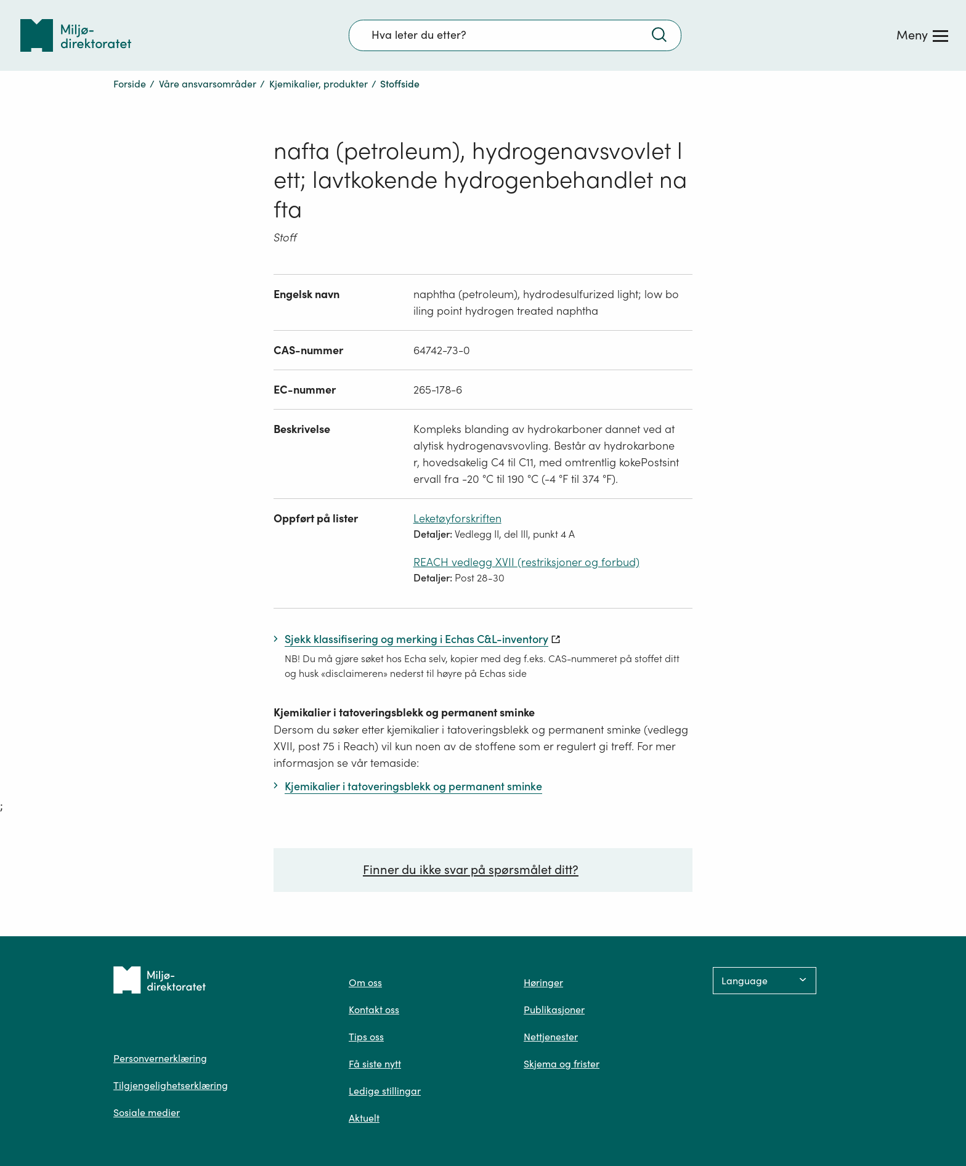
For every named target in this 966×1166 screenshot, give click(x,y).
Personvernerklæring (160, 1058)
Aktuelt (364, 1118)
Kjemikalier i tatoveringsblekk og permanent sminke (404, 712)
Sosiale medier (146, 1112)
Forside (129, 84)
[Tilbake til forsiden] (75, 35)
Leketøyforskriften (457, 518)
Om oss (365, 982)
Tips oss (366, 1036)
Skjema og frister (561, 1064)
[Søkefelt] (515, 35)
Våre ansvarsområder (207, 84)
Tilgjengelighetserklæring (170, 1085)
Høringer (543, 982)
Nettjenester (551, 1036)
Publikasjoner (554, 1009)
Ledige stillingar (385, 1091)
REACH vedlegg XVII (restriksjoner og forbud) (526, 562)
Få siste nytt (375, 1064)
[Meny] (922, 35)
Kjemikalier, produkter (318, 84)
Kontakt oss (374, 1009)
